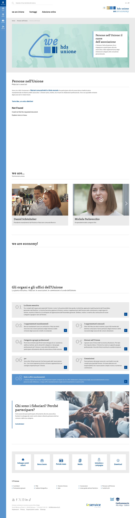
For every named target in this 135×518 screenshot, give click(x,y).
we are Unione (18, 12)
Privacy (22, 509)
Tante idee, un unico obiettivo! (22, 101)
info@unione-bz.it (54, 507)
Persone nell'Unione (22, 21)
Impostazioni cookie (32, 509)
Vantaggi (33, 12)
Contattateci (19, 424)
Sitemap (42, 509)
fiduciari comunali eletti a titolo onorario (44, 90)
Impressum (15, 509)
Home (13, 21)
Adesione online (49, 12)
